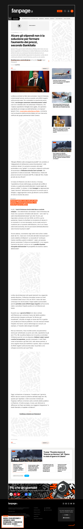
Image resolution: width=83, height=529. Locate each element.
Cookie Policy (37, 514)
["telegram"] (29, 494)
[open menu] (10, 18)
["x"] (22, 494)
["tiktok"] (11, 494)
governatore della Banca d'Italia (29, 111)
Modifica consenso (38, 518)
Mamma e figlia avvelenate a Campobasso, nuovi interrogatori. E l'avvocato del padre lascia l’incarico (12, 521)
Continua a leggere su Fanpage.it (30, 414)
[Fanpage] (13, 504)
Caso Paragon (59, 18)
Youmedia (36, 507)
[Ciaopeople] (71, 525)
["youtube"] (18, 494)
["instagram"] (14, 494)
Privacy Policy (37, 512)
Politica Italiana (14, 439)
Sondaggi (41, 18)
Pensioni (47, 18)
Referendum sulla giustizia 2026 (30, 18)
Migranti (52, 18)
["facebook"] (26, 494)
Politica (15, 18)
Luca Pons (17, 64)
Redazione (36, 516)
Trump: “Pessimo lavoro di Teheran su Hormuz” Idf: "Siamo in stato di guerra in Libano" (57, 454)
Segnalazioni (37, 510)
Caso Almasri (67, 18)
